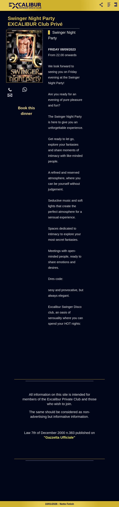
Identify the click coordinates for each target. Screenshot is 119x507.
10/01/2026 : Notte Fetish (59, 504)
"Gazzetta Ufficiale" (59, 437)
